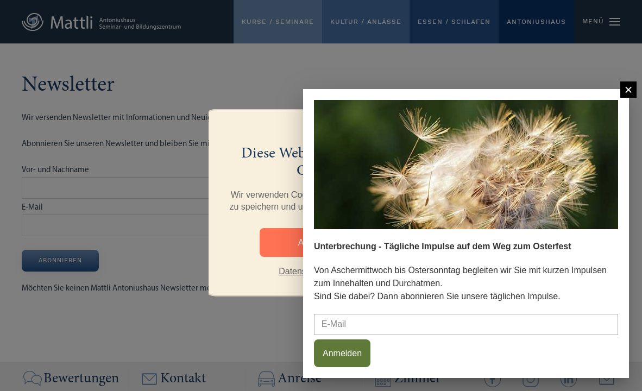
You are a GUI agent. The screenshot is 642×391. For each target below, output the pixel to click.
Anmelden (342, 353)
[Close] (628, 89)
